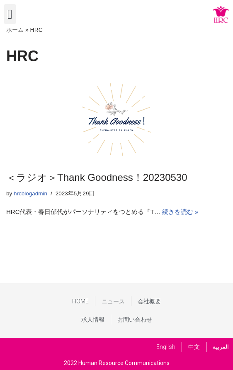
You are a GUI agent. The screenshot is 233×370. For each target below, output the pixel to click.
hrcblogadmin (30, 193)
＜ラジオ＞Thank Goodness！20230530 (96, 177)
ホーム (15, 29)
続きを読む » (180, 211)
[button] (10, 14)
